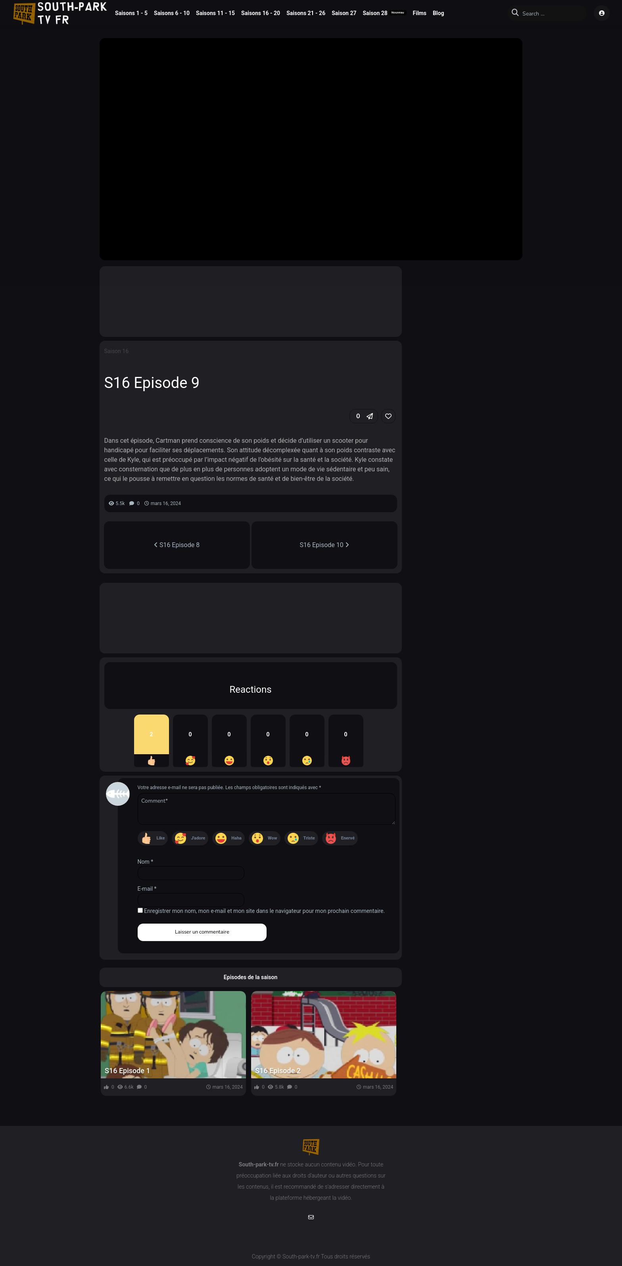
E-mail (147, 889)
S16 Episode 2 (278, 1070)
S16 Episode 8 (177, 545)
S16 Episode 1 (127, 1070)
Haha (236, 838)
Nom (146, 862)
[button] (363, 416)
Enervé (348, 838)
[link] (388, 416)
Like (161, 838)
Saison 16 (116, 351)
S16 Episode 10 (324, 545)
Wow (272, 838)
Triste (309, 838)
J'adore (198, 838)
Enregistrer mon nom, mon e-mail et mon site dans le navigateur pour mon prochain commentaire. (264, 911)
